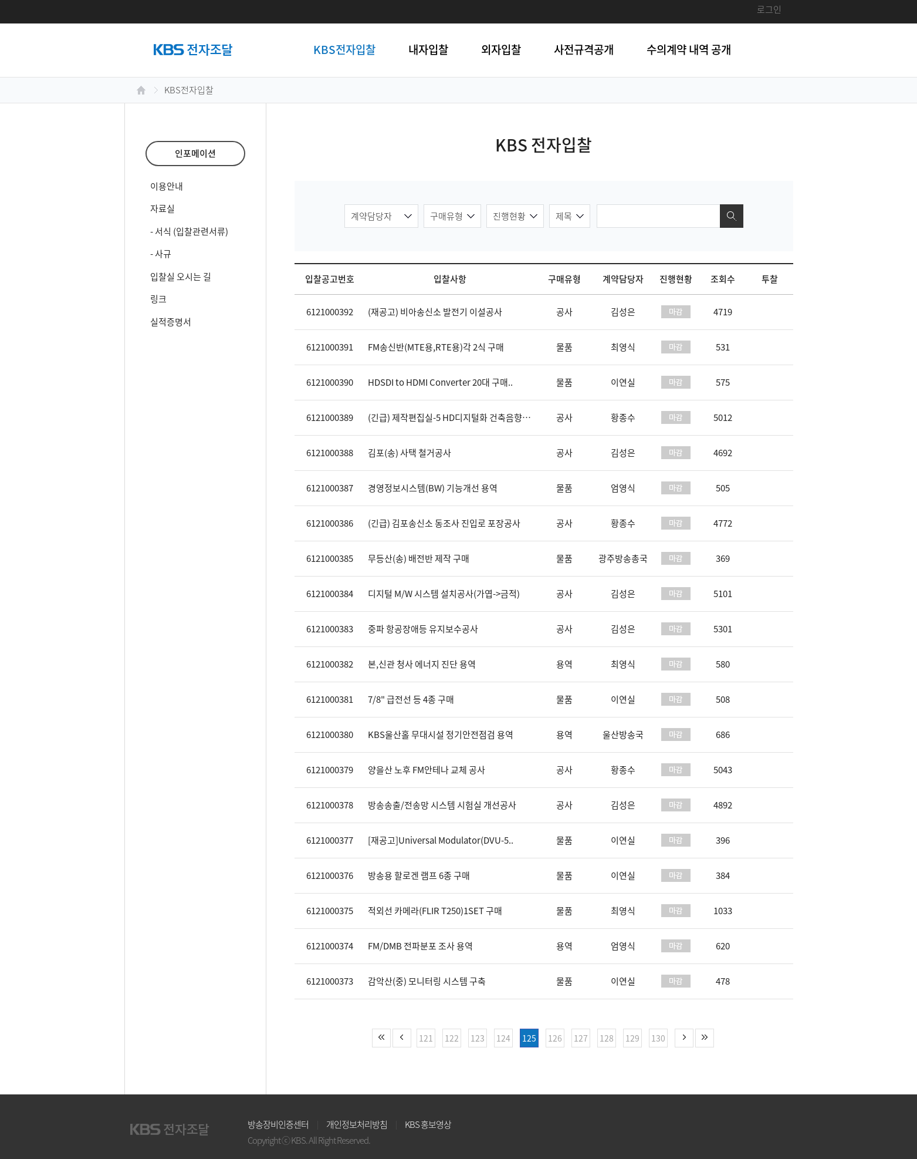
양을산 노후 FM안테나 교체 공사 (426, 769)
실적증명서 (170, 321)
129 (632, 1038)
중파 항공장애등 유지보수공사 (423, 628)
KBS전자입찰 (344, 49)
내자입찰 (428, 49)
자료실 (162, 208)
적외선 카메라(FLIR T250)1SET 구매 (435, 910)
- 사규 (160, 253)
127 (581, 1038)
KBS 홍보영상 (428, 1124)
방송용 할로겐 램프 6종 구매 (419, 875)
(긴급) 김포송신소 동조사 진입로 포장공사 (444, 523)
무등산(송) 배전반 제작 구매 (418, 558)
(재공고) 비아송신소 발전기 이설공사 (435, 311)
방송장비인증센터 (278, 1124)
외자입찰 (501, 49)
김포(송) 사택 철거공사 (409, 452)
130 (658, 1038)
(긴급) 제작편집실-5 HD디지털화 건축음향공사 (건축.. (466, 417)
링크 (158, 298)
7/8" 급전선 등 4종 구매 (411, 699)
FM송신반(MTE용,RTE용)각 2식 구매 (436, 347)
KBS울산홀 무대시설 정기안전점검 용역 (440, 734)
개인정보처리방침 (356, 1124)
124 (503, 1038)
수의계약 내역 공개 (689, 49)
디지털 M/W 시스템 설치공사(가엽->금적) (444, 593)
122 (452, 1038)
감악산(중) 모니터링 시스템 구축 (427, 981)
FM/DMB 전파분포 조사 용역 (420, 945)
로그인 (769, 9)
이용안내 (166, 186)
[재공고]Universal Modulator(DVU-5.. (440, 840)
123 (478, 1038)
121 (426, 1038)
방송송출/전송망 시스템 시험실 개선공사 (442, 805)
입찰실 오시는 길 (180, 276)
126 (555, 1038)
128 (607, 1038)
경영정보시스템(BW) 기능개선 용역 (433, 487)
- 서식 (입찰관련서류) (189, 231)
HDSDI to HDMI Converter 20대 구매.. (440, 382)
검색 (731, 216)
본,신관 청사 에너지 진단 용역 (422, 664)
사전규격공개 (584, 49)
